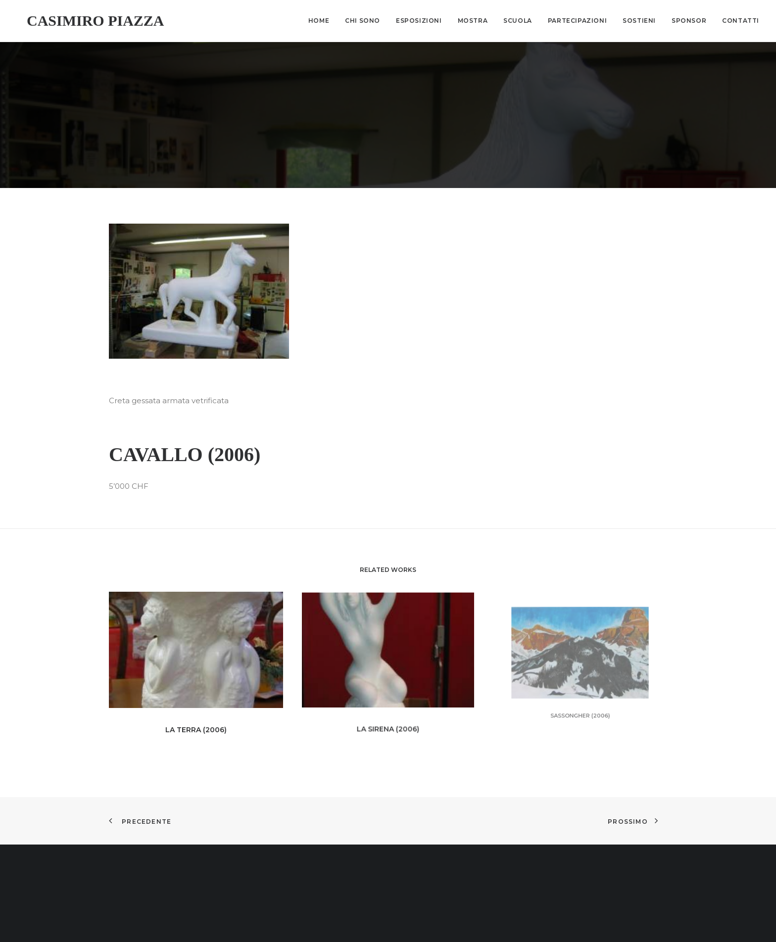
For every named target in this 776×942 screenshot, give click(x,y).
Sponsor (689, 20)
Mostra (473, 20)
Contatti (740, 20)
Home (318, 20)
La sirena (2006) (388, 702)
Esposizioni (419, 20)
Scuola (517, 20)
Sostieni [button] (639, 20)
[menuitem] (322, 21)
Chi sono (362, 20)
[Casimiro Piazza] (85, 20)
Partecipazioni (577, 20)
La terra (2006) (196, 714)
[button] (199, 279)
